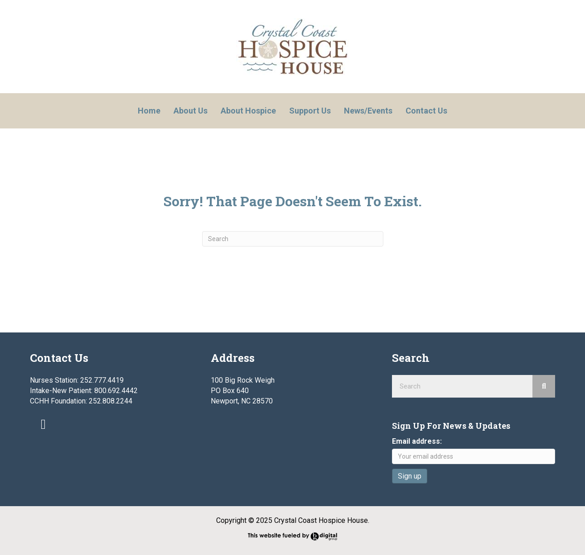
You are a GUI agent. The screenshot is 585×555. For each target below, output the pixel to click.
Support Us (310, 110)
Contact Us (426, 110)
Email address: (417, 441)
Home (149, 110)
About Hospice (248, 110)
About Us (191, 110)
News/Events (368, 110)
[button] (43, 424)
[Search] (292, 239)
